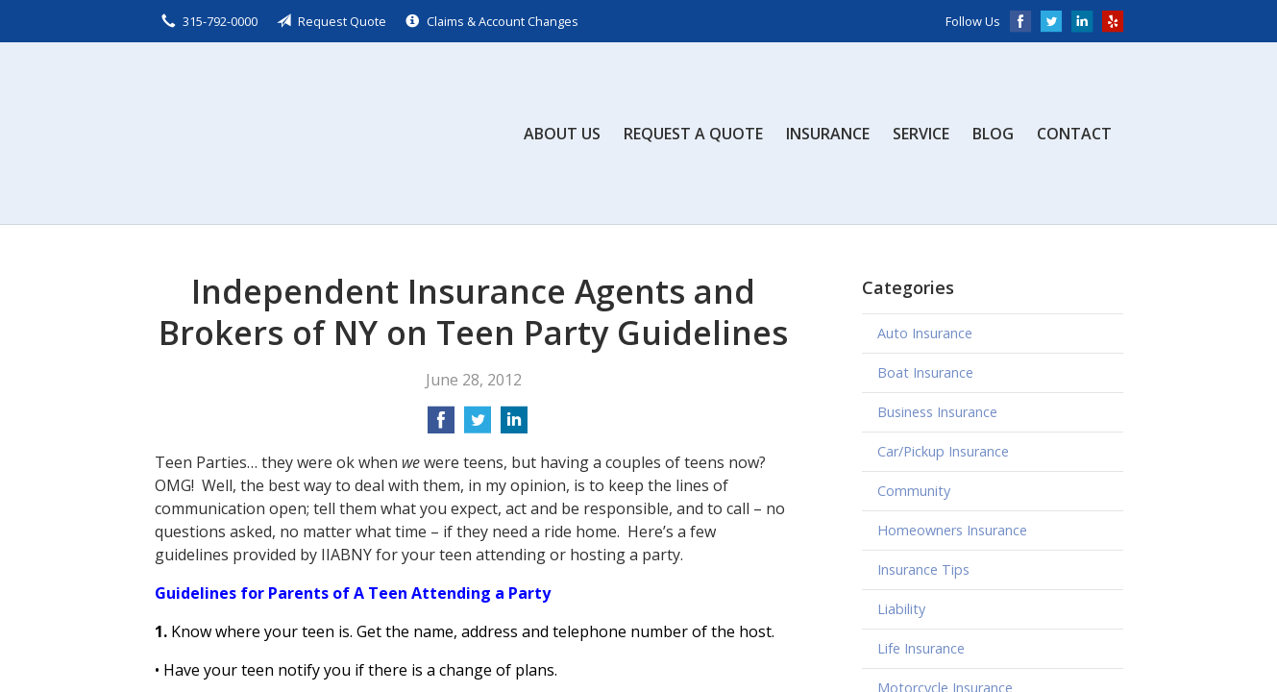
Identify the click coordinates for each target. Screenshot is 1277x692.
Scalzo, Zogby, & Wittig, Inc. (299, 133)
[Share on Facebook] (441, 425)
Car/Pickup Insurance (943, 451)
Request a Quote (693, 133)
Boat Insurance (925, 372)
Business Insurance (937, 412)
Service (921, 133)
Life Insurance (921, 648)
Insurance (828, 133)
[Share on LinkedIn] (514, 425)
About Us (562, 133)
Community (913, 491)
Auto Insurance (924, 333)
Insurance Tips (923, 569)
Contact (1074, 133)
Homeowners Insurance (952, 530)
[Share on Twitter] (477, 425)
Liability (901, 609)
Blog (993, 133)
